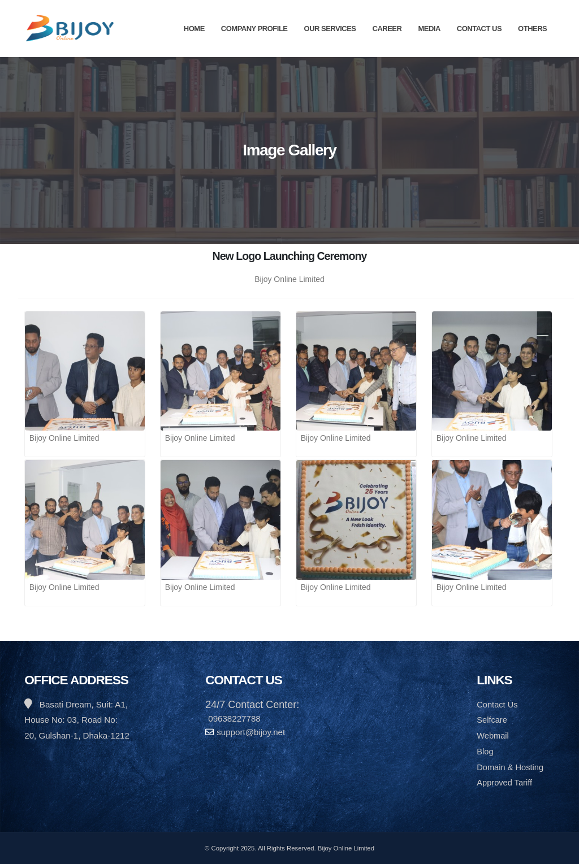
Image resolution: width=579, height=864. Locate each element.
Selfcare (492, 719)
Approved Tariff (505, 782)
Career (387, 28)
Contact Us (479, 28)
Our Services (330, 28)
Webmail (493, 735)
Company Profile (254, 28)
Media (429, 28)
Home (194, 28)
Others (532, 28)
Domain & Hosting (511, 767)
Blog (485, 751)
